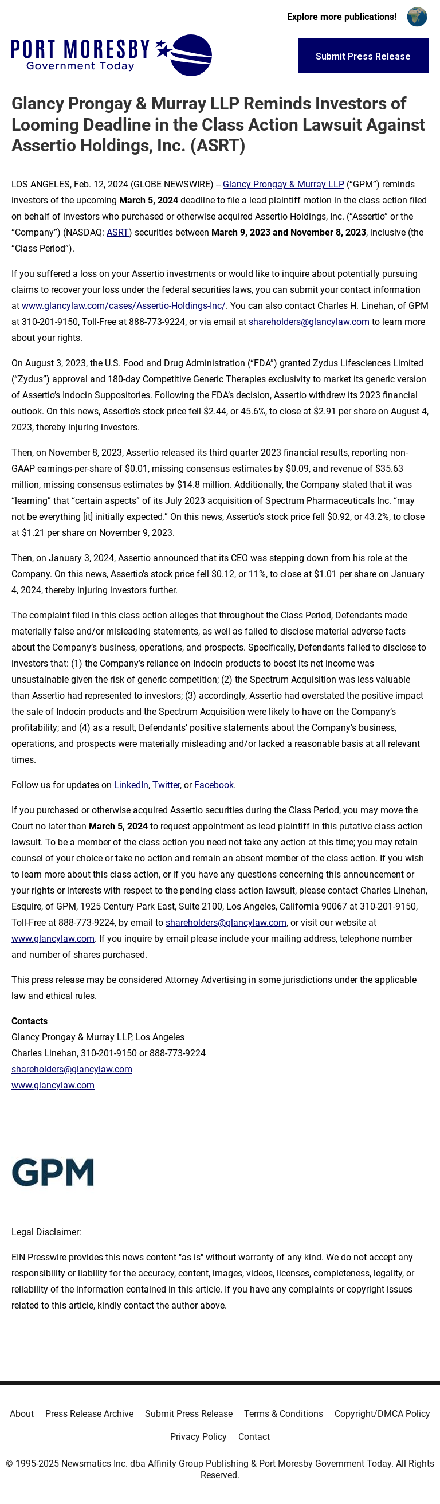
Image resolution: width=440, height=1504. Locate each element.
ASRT (118, 232)
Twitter (166, 785)
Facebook (214, 785)
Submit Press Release (189, 1413)
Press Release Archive (89, 1413)
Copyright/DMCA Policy (382, 1413)
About (22, 1413)
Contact (254, 1436)
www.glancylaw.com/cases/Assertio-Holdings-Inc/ (124, 305)
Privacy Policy (198, 1436)
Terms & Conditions (283, 1413)
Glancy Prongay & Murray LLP (283, 184)
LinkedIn (131, 785)
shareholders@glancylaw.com (309, 321)
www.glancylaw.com (53, 938)
